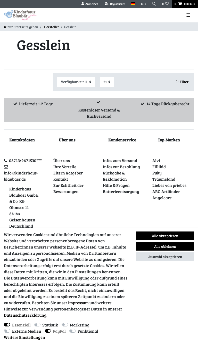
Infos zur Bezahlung (121, 166)
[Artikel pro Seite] (107, 82)
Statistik (50, 324)
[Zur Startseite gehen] (21, 27)
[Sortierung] (76, 82)
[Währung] (143, 4)
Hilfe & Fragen (116, 185)
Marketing (79, 324)
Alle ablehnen (165, 246)
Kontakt (60, 179)
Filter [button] (182, 81)
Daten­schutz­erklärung (25, 315)
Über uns (61, 160)
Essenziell (21, 324)
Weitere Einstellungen (24, 337)
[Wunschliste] (165, 4)
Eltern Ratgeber (68, 172)
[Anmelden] (89, 4)
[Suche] (154, 4)
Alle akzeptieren (165, 235)
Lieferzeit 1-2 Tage (36, 103)
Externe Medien (26, 331)
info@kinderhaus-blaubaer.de (21, 176)
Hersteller (51, 27)
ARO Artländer (166, 191)
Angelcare (162, 197)
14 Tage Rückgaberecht (167, 103)
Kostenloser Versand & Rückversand (99, 113)
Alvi (156, 160)
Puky (157, 172)
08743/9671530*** (25, 160)
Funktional (88, 331)
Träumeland (163, 179)
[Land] (133, 4)
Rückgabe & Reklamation (115, 176)
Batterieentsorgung (121, 191)
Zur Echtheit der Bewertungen (68, 188)
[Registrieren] (115, 4)
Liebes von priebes (169, 185)
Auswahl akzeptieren (165, 256)
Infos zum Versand (120, 160)
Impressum (78, 302)
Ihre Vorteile (64, 166)
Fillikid (159, 166)
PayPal (59, 331)
